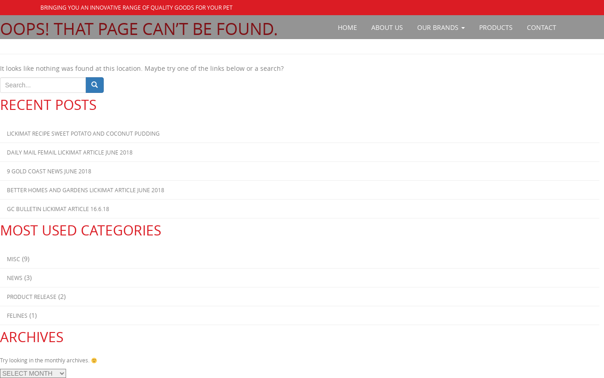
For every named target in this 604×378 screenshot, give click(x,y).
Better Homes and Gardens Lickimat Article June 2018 (85, 190)
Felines (17, 315)
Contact (541, 27)
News (14, 277)
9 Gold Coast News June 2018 (49, 171)
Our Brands (441, 27)
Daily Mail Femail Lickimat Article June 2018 (70, 152)
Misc (13, 259)
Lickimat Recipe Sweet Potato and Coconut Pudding (83, 133)
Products (496, 27)
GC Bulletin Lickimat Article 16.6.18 (58, 208)
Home (347, 27)
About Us (387, 27)
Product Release (31, 296)
